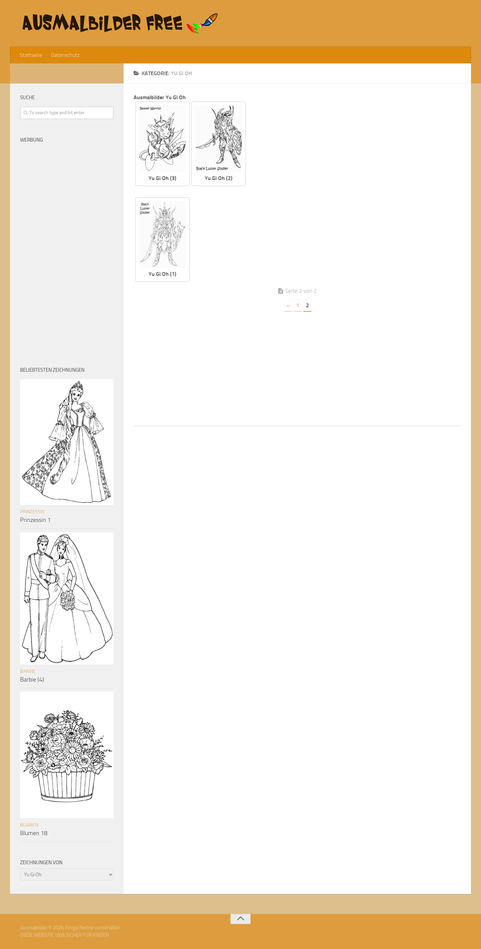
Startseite (31, 55)
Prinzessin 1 (35, 520)
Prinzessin (32, 512)
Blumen (29, 825)
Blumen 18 (33, 833)
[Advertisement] (358, 148)
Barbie (27, 671)
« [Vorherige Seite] (288, 305)
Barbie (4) (32, 679)
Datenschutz (65, 55)
